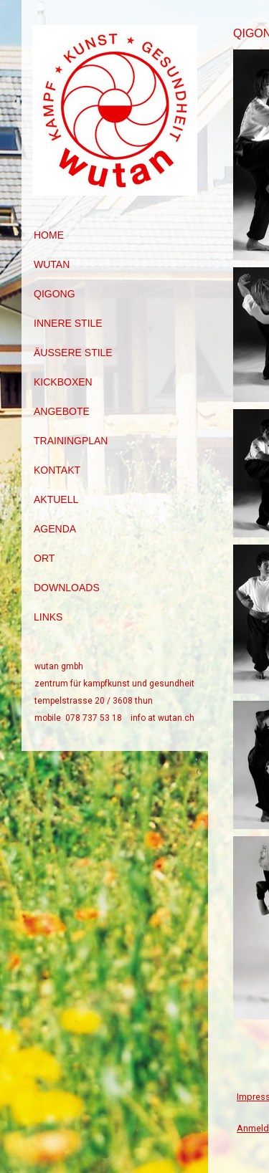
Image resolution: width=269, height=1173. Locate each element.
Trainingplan (71, 440)
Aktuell (56, 499)
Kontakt (57, 470)
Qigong (54, 294)
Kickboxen (63, 382)
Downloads (67, 587)
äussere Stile (73, 352)
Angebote (62, 411)
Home (49, 235)
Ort (44, 558)
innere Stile (68, 323)
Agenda (55, 529)
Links (48, 617)
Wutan (52, 264)
